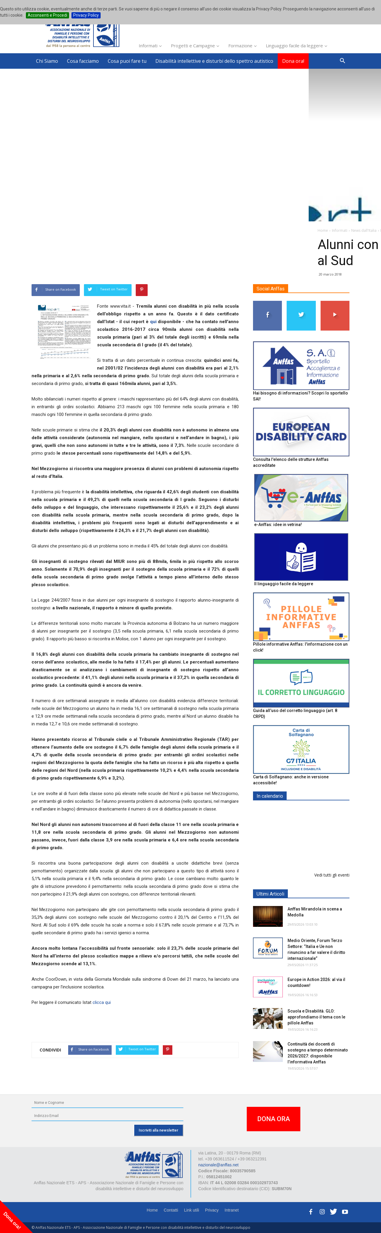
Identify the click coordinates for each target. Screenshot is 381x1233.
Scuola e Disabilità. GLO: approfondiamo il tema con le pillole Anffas (316, 1017)
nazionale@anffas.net (218, 1164)
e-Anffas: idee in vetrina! (278, 524)
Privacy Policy (86, 15)
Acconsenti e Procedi (47, 15)
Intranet (232, 1210)
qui (153, 321)
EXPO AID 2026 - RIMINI (312, 810)
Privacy (212, 1210)
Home (152, 1210)
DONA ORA (273, 1119)
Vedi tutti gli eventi (331, 875)
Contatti (171, 1210)
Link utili (191, 1210)
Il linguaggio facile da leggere (283, 583)
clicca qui (102, 1002)
